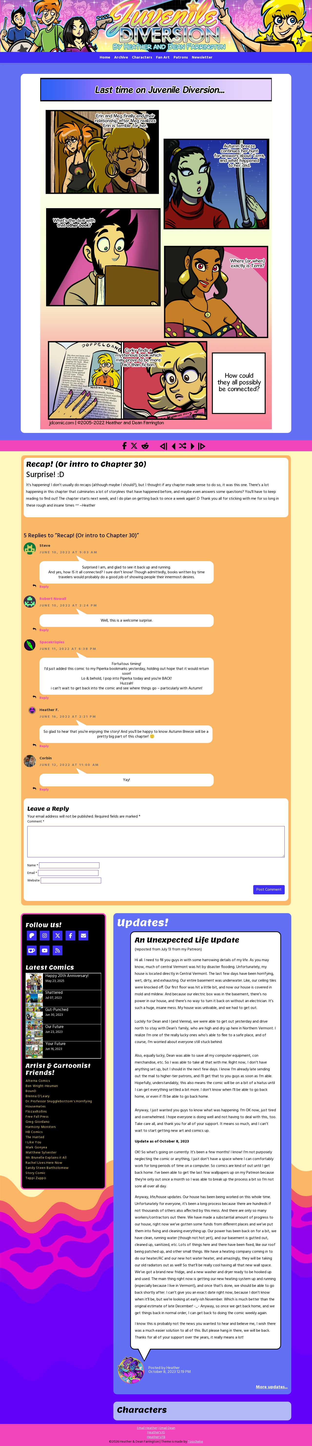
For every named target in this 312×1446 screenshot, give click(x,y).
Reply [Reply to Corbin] (44, 789)
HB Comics (34, 1132)
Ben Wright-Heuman (42, 1086)
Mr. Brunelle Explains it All (46, 1158)
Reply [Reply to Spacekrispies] (44, 698)
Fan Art (163, 57)
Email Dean (167, 1428)
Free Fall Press (37, 1117)
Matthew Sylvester (41, 1152)
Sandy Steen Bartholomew (47, 1168)
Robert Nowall (52, 599)
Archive (121, 57)
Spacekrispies (51, 642)
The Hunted (35, 1137)
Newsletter (202, 57)
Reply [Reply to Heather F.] (44, 746)
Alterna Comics (38, 1081)
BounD (31, 1091)
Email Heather (147, 1428)
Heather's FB (156, 1437)
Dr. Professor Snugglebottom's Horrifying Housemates (59, 1104)
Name (32, 865)
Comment (35, 821)
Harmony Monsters (41, 1127)
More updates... (272, 1387)
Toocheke (195, 1442)
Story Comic (36, 1173)
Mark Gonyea (36, 1147)
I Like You (33, 1142)
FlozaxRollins (36, 1111)
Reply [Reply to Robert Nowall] (44, 630)
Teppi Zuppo (36, 1178)
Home (105, 57)
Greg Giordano (38, 1122)
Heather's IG (156, 1432)
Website (33, 880)
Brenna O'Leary (38, 1096)
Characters (142, 57)
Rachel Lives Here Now (44, 1163)
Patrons (181, 57)
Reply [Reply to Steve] (44, 587)
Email (32, 873)
